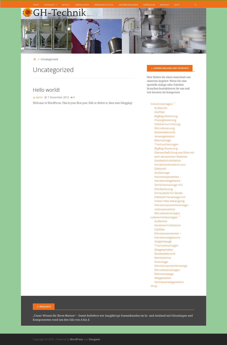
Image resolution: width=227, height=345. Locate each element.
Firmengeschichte (103, 4)
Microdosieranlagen (167, 213)
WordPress (76, 339)
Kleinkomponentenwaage (170, 266)
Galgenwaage (163, 241)
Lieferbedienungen (128, 4)
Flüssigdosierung (165, 120)
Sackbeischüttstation (167, 160)
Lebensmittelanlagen (164, 217)
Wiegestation (162, 278)
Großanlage (161, 172)
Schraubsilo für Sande (168, 193)
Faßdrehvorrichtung (167, 124)
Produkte (49, 4)
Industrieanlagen (162, 104)
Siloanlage (161, 262)
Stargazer (94, 339)
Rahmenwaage (163, 274)
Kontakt (164, 4)
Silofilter (159, 112)
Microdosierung (164, 128)
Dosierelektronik (164, 132)
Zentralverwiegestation (169, 282)
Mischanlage (162, 140)
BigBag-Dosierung (166, 116)
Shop (177, 4)
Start (36, 4)
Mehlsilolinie (162, 258)
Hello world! (46, 89)
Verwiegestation (164, 136)
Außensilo (160, 108)
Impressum (149, 4)
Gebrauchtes (82, 4)
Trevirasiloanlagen (166, 144)
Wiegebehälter (163, 249)
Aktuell (66, 4)
